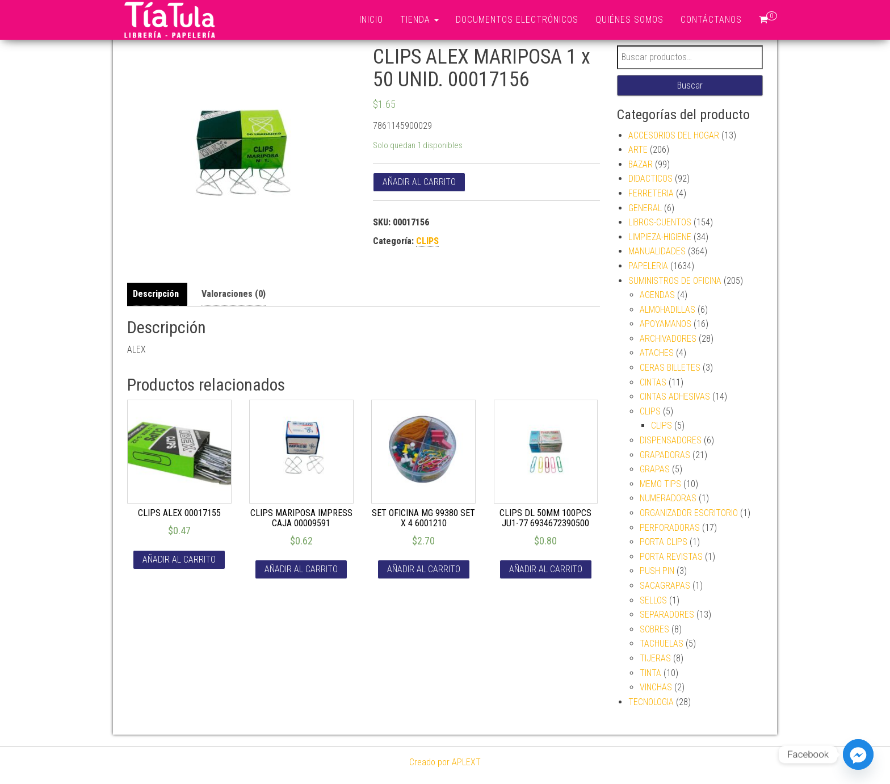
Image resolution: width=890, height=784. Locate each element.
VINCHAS (656, 687)
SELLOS (653, 600)
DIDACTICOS (650, 178)
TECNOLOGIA (651, 702)
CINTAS (653, 382)
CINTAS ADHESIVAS (675, 396)
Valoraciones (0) (233, 293)
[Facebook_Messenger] (858, 754)
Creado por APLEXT (445, 762)
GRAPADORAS (665, 455)
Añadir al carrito (419, 182)
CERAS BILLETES (670, 367)
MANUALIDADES (657, 251)
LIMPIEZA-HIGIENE (659, 237)
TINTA (650, 673)
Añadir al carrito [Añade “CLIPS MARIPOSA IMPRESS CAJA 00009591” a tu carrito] (301, 569)
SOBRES (654, 629)
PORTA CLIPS (663, 541)
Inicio (371, 19)
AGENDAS (657, 295)
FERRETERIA (651, 193)
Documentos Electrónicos (517, 19)
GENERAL (645, 208)
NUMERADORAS (668, 498)
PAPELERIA (648, 266)
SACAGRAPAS (665, 585)
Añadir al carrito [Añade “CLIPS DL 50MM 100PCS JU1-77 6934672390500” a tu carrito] (545, 569)
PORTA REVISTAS (671, 556)
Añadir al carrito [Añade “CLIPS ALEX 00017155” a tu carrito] (179, 559)
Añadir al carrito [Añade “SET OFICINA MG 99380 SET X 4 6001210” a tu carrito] (423, 569)
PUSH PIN (657, 570)
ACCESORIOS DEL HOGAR (673, 135)
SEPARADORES (667, 614)
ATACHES (657, 352)
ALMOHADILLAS (667, 309)
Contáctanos (711, 19)
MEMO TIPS (660, 484)
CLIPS (427, 241)
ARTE (638, 149)
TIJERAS (655, 658)
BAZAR (640, 164)
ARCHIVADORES (668, 338)
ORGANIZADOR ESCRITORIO (689, 513)
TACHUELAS (661, 643)
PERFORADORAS (670, 527)
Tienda (419, 19)
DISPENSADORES (671, 440)
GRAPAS (655, 469)
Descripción (156, 293)
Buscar (690, 85)
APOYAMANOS (665, 323)
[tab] (158, 294)
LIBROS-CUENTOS (659, 222)
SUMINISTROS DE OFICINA (674, 280)
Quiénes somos (629, 19)
